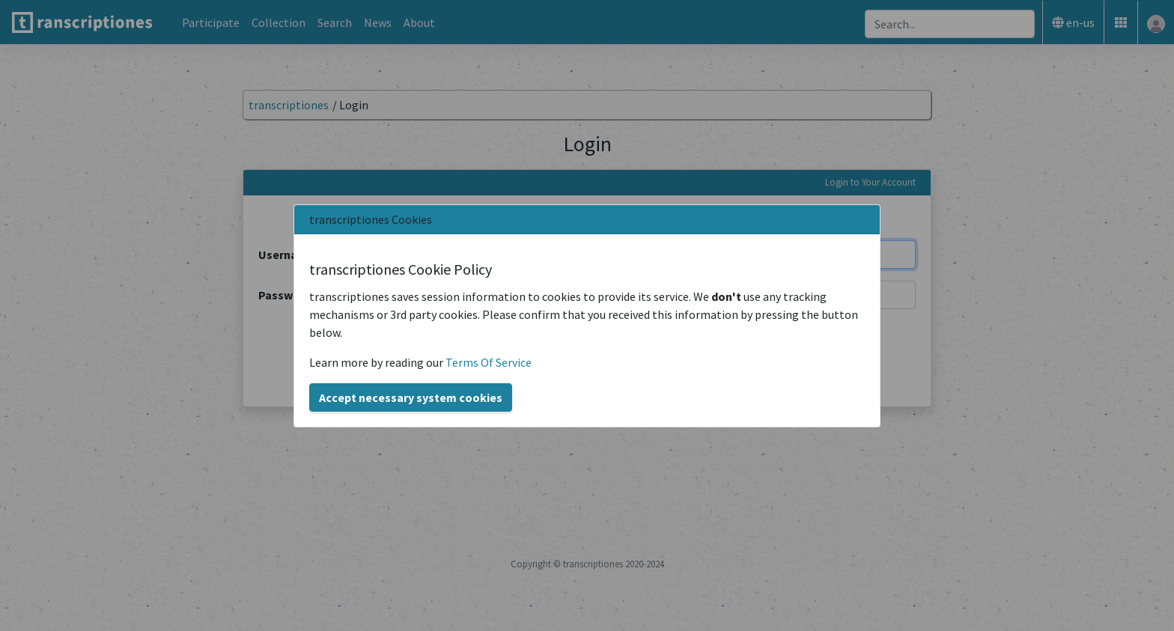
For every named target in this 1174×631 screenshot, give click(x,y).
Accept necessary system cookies (410, 397)
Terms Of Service (488, 362)
